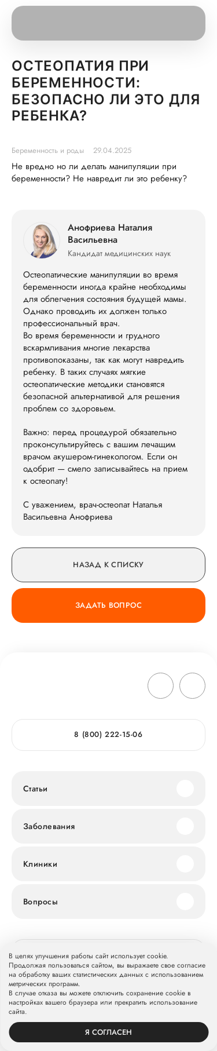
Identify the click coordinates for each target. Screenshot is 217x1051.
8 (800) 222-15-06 (108, 734)
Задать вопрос (108, 605)
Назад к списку (108, 564)
